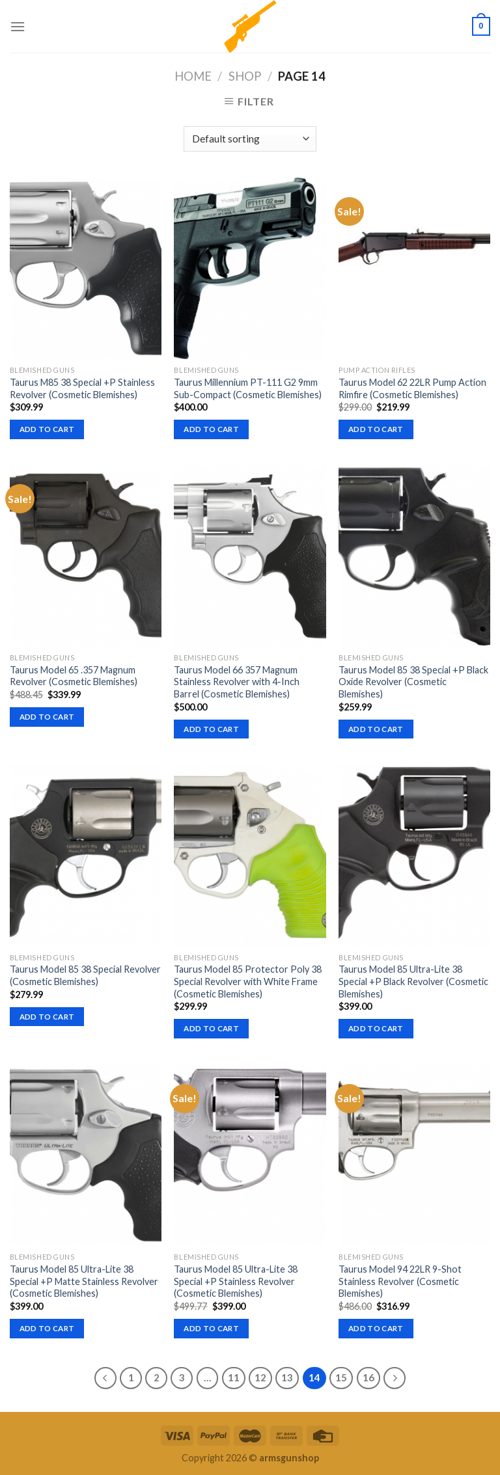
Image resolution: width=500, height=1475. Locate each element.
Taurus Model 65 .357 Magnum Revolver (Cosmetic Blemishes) (73, 676)
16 (368, 1377)
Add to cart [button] (47, 429)
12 (260, 1377)
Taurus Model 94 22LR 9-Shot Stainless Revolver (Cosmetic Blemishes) (400, 1281)
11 (234, 1377)
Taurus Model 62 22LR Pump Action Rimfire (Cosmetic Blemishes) (412, 388)
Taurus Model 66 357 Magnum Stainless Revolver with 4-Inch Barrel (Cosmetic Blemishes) (236, 681)
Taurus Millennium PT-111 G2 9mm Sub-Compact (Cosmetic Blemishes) (248, 388)
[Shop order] (250, 139)
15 (341, 1377)
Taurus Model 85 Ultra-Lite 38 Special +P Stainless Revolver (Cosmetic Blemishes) (236, 1281)
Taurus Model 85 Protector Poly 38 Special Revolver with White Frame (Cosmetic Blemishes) (248, 981)
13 (287, 1377)
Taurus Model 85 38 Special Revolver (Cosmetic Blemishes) (85, 975)
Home (193, 76)
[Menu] (17, 26)
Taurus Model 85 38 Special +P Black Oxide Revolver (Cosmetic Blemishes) (413, 681)
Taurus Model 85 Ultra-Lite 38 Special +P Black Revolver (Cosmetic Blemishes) (413, 981)
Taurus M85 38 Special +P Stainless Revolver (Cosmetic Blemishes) (82, 388)
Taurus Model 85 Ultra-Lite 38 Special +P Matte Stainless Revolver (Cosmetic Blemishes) (84, 1281)
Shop (245, 76)
